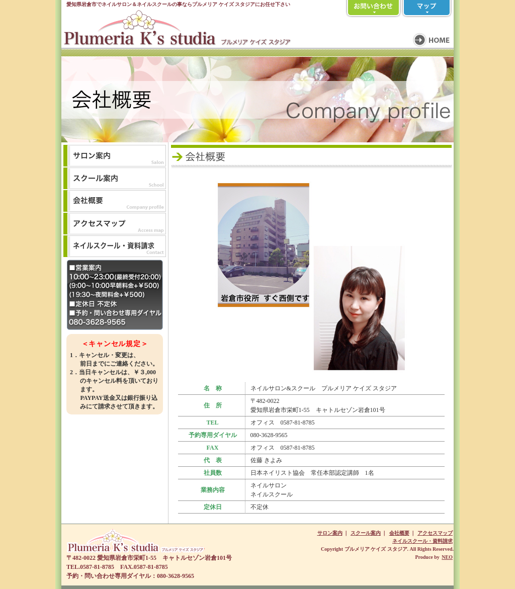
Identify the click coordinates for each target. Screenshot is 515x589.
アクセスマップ (435, 533)
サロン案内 (329, 533)
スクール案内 (366, 533)
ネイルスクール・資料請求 (422, 541)
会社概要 (399, 533)
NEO (447, 557)
